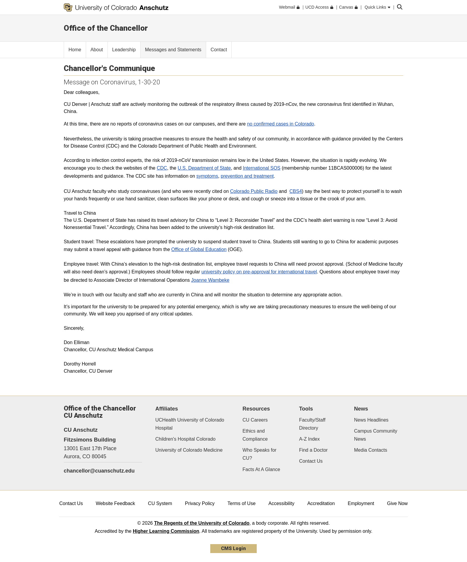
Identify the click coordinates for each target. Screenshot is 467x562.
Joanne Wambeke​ (210, 280)
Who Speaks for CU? (259, 454)
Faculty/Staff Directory (312, 424)
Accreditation (321, 503)
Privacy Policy (200, 503)
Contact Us (311, 461)
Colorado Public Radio (254, 191)
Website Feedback (115, 503)
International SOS (261, 168)
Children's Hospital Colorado (185, 439)
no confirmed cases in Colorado (280, 123)
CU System (160, 503)
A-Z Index (309, 439)
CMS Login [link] (233, 548)
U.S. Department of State (204, 168)
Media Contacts (370, 450)
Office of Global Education (199, 249)
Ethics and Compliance (254, 435)
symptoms (207, 176)
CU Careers (254, 419)
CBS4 (295, 191)
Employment (361, 503)
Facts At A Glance (261, 469)
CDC (162, 168)
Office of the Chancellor (106, 28)
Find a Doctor (313, 450)
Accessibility (281, 503)
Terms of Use (242, 503)
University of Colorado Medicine (189, 450)
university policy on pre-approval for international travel (259, 271)
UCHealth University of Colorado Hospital (189, 424)
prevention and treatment (247, 176)
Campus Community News (375, 435)
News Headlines (371, 419)
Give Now (397, 503)
